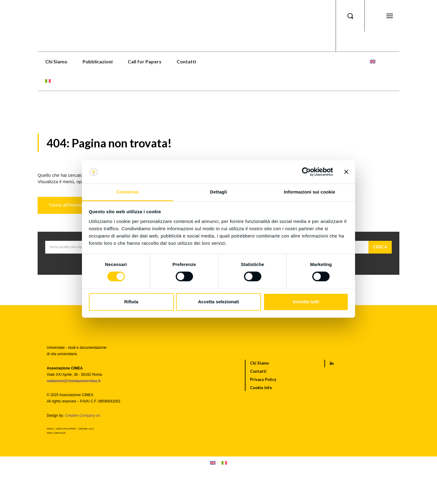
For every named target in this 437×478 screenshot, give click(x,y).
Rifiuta (131, 301)
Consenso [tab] (127, 191)
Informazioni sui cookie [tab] (309, 191)
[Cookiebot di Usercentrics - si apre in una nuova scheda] (306, 172)
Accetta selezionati (218, 301)
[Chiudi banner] (346, 172)
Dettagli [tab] (218, 191)
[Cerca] (380, 247)
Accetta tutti (306, 301)
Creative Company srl (82, 415)
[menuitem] (372, 61)
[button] (350, 15)
